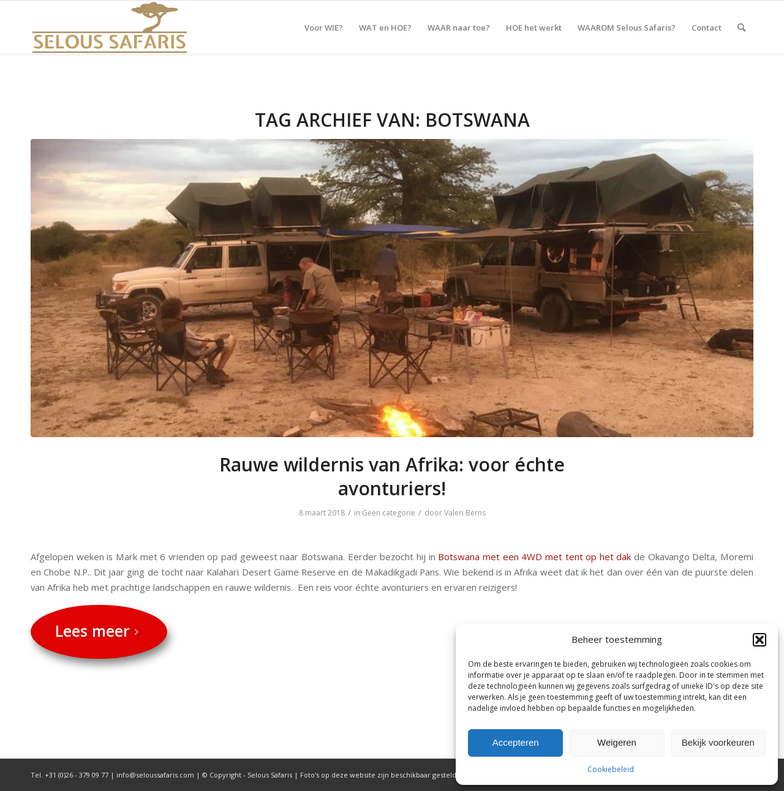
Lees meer (99, 630)
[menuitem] (323, 27)
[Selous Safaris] (110, 27)
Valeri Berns (465, 513)
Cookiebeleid (610, 769)
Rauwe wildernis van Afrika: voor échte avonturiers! (392, 476)
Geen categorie (388, 513)
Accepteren (515, 742)
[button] (759, 640)
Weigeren (616, 742)
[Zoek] (741, 27)
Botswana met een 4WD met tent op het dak (536, 556)
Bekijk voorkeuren (718, 742)
